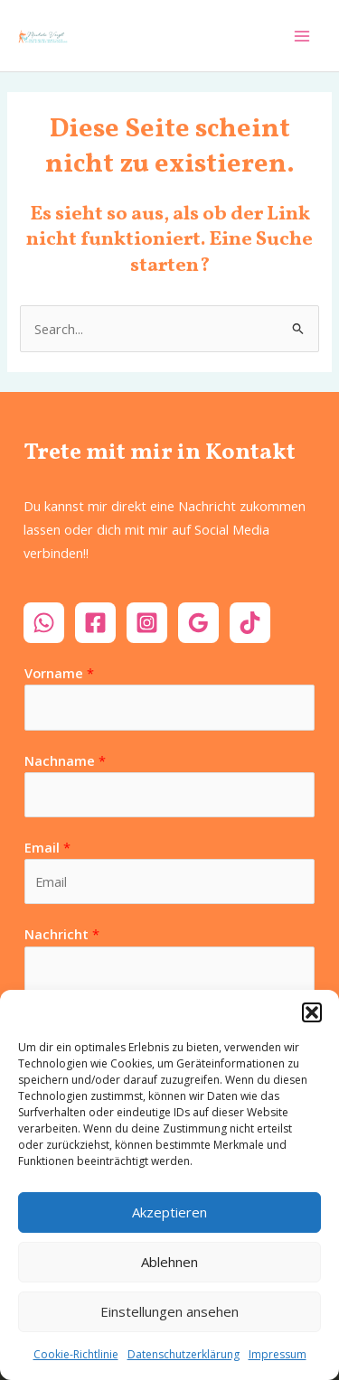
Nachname (65, 760)
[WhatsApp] (44, 622)
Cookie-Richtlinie (75, 1354)
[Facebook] (95, 622)
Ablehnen (169, 1262)
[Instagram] (147, 622)
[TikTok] (250, 622)
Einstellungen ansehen (169, 1311)
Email (47, 847)
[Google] (198, 622)
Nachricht (61, 934)
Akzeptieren (169, 1212)
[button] (312, 1012)
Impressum (277, 1354)
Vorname (59, 673)
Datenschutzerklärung (183, 1354)
